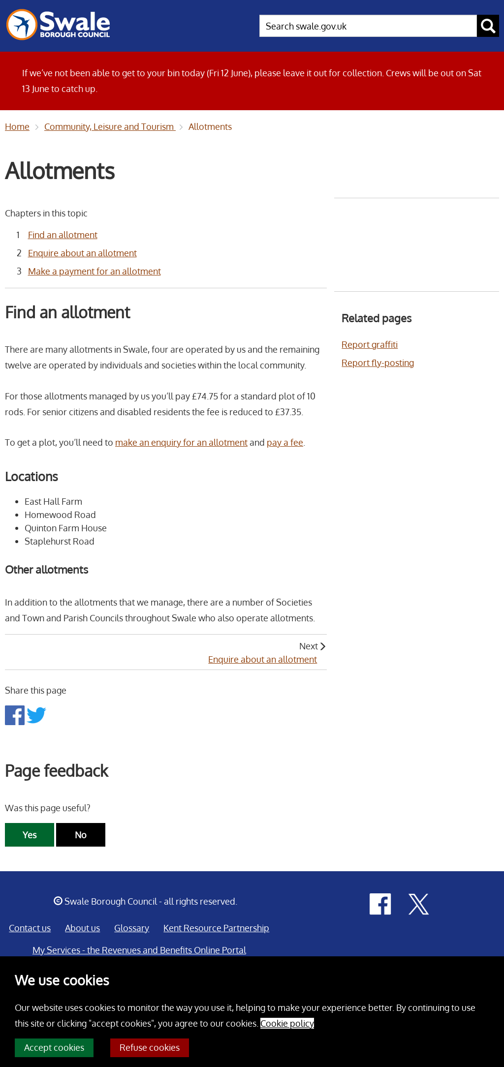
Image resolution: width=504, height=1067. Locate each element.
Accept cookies (54, 1047)
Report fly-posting (378, 362)
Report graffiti (370, 344)
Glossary (131, 927)
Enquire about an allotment (82, 252)
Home (17, 126)
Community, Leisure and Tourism (110, 126)
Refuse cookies (150, 1047)
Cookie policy (287, 1023)
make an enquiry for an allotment (181, 442)
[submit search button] (488, 26)
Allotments (210, 126)
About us (82, 927)
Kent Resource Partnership (216, 927)
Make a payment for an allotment (94, 271)
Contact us (30, 927)
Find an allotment (62, 234)
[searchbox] (368, 26)
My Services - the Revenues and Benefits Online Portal (139, 950)
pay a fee (285, 442)
